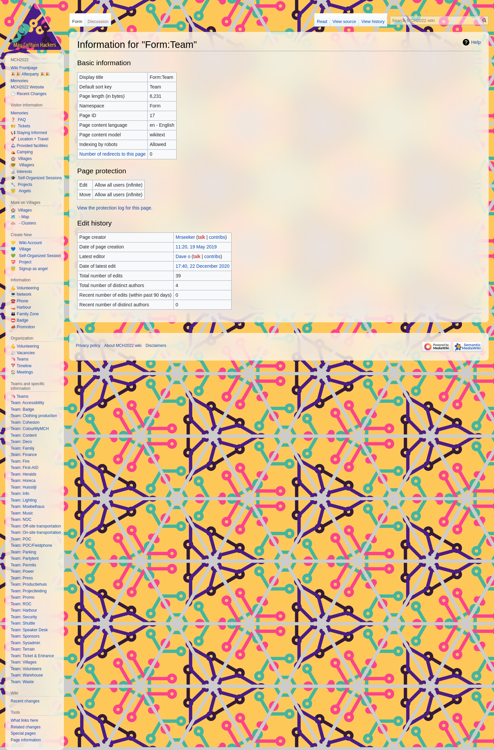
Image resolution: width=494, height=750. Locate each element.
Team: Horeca (23, 480)
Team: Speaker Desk (29, 630)
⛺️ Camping (22, 152)
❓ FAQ (18, 119)
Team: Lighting (24, 500)
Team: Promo (22, 597)
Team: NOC (21, 519)
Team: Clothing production (34, 415)
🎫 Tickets (20, 126)
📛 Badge (19, 320)
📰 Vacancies (23, 353)
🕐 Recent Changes (29, 93)
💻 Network (21, 294)
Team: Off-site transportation (36, 526)
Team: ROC (21, 604)
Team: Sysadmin (25, 643)
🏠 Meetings (22, 372)
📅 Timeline (21, 366)
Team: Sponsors (25, 636)
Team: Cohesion (25, 422)
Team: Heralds (23, 474)
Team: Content (24, 435)
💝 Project (21, 262)
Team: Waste (22, 681)
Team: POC (21, 539)
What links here (24, 720)
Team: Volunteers (26, 669)
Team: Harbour (24, 610)
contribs (217, 237)
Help (476, 42)
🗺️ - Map (20, 217)
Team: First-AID (24, 467)
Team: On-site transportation (36, 532)
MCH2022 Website (27, 87)
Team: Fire (20, 461)
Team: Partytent (25, 558)
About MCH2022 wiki (122, 345)
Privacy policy (88, 345)
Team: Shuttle (23, 623)
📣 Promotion (23, 327)
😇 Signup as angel (29, 268)
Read (322, 21)
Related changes (26, 727)
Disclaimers (155, 345)
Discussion (97, 21)
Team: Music (22, 513)
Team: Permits (23, 565)
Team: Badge (22, 409)
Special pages (23, 733)
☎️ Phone (19, 301)
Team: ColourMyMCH (30, 428)
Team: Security (24, 617)
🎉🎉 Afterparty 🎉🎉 (30, 74)
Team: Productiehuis (29, 584)
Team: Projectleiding (29, 591)
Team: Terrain (23, 649)
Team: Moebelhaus (27, 506)
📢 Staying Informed (29, 132)
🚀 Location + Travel (29, 139)
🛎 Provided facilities (29, 145)
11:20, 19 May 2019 (196, 246)
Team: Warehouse (27, 675)
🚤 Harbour (21, 307)
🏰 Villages (21, 158)
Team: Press (22, 578)
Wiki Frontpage (24, 68)
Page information (26, 740)
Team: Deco (21, 441)
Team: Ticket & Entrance (32, 656)
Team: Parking (23, 552)
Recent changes (25, 701)
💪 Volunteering (25, 288)
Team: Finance (24, 454)
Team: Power (22, 571)
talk (201, 237)
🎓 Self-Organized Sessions (36, 178)
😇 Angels (21, 191)
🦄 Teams (19, 359)
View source (344, 21)
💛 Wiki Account (26, 242)
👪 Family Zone (25, 314)
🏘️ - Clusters (23, 223)
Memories (19, 80)
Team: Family (22, 448)
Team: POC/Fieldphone (31, 545)
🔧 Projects (21, 184)
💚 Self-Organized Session (36, 255)
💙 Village (21, 249)
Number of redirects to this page (113, 154)
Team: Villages (24, 662)
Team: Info (20, 493)
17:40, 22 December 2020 (203, 266)
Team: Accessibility (27, 402)
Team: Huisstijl (23, 487)
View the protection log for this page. (114, 208)
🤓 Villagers (22, 165)
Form (77, 21)
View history (373, 21)
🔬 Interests (21, 171)
